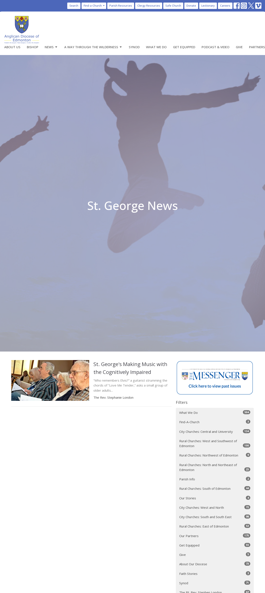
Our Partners (215, 535)
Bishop (32, 47)
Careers (225, 5)
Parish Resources (120, 5)
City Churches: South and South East (215, 517)
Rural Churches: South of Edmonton (215, 488)
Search (73, 5)
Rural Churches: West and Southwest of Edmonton (215, 443)
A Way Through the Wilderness (93, 47)
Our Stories (215, 498)
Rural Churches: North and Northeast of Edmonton (215, 467)
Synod (134, 47)
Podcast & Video (215, 47)
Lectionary (208, 5)
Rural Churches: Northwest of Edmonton (215, 455)
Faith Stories (215, 573)
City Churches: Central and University (215, 431)
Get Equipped (184, 47)
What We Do (156, 47)
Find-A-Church (215, 422)
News (51, 47)
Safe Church (173, 5)
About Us (12, 47)
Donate (191, 5)
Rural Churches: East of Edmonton (215, 526)
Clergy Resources (148, 5)
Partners (257, 47)
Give (239, 47)
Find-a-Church (94, 5)
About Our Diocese (215, 564)
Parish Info (215, 479)
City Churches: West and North (215, 507)
